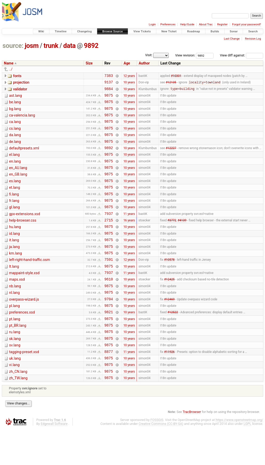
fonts (17, 76)
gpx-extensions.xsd (24, 230)
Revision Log (253, 38)
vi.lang (14, 399)
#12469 (169, 326)
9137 (108, 83)
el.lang (14, 164)
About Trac (206, 24)
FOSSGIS (156, 456)
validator (20, 91)
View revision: (185, 55)
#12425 (169, 304)
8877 (108, 384)
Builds (215, 31)
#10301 (176, 76)
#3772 (171, 238)
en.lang (15, 171)
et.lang (14, 201)
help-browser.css (22, 237)
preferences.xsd (22, 340)
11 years (129, 230)
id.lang (14, 252)
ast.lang (15, 98)
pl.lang (14, 333)
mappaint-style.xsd (24, 296)
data (69, 45)
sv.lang (14, 377)
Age (127, 63)
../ (10, 69)
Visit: (148, 55)
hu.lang (15, 245)
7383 (108, 76)
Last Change (232, 38)
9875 (108, 98)
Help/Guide (187, 24)
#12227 (171, 157)
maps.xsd (17, 303)
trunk (50, 45)
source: (13, 45)
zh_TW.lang (18, 414)
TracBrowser (192, 448)
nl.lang (14, 318)
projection (21, 83)
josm (32, 45)
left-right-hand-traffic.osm (29, 281)
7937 (108, 230)
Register (222, 24)
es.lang (15, 193)
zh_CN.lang (18, 406)
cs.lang (15, 135)
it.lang (14, 259)
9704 (108, 326)
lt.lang (14, 289)
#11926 (169, 385)
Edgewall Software (54, 460)
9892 (91, 45)
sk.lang (15, 370)
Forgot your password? (246, 24)
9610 (108, 303)
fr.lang (14, 215)
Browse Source (112, 31)
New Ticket (169, 31)
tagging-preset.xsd (24, 384)
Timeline (61, 31)
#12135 (171, 84)
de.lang (15, 149)
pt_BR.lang (17, 355)
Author (144, 63)
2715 (108, 237)
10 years (129, 83)
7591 (108, 281)
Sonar (234, 31)
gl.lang (14, 223)
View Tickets (142, 31)
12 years (129, 76)
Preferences (167, 24)
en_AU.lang (18, 179)
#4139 (182, 238)
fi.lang (14, 208)
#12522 (172, 341)
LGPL (247, 460)
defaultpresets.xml (24, 157)
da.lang (15, 142)
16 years (129, 238)
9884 (108, 91)
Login (152, 24)
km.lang (15, 274)
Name (8, 63)
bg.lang (15, 113)
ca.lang (15, 127)
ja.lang (14, 267)
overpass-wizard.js (24, 326)
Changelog (84, 31)
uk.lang (15, 392)
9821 (108, 340)
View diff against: (241, 55)
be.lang (15, 105)
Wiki (41, 31)
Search (253, 31)
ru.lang (14, 362)
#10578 (169, 282)
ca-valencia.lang (22, 120)
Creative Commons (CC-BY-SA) (161, 460)
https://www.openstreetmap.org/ (239, 456)
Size (89, 63)
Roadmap (193, 31)
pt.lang (14, 348)
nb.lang (15, 311)
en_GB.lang (18, 186)
